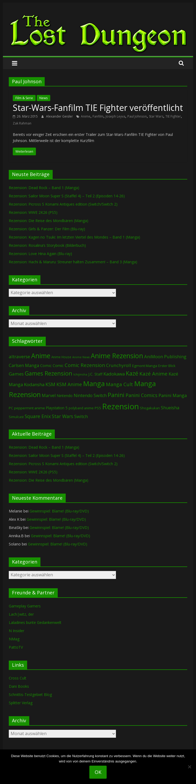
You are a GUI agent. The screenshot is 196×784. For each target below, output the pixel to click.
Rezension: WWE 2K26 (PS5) (33, 212)
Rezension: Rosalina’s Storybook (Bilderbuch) (47, 245)
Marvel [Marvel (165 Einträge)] (49, 395)
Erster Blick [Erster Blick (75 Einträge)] (166, 366)
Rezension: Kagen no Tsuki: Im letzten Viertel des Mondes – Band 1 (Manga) (74, 237)
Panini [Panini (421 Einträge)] (116, 395)
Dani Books (19, 686)
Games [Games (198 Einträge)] (16, 374)
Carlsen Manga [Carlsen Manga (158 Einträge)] (24, 365)
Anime (85, 116)
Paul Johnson (137, 116)
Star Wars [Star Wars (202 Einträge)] (62, 416)
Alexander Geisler (60, 116)
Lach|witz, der (21, 614)
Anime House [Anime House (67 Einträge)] (61, 357)
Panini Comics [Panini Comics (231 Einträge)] (141, 395)
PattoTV (16, 647)
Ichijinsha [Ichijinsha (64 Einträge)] (80, 374)
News (43, 98)
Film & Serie (24, 98)
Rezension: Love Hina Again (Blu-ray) (40, 253)
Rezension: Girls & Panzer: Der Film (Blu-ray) (47, 228)
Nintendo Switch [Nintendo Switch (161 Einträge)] (90, 395)
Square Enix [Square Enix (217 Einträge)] (38, 416)
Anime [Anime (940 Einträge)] (40, 355)
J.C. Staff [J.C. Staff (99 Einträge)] (95, 374)
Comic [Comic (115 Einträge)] (58, 365)
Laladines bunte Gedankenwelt (35, 622)
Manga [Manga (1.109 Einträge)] (94, 383)
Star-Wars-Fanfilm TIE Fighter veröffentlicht (98, 107)
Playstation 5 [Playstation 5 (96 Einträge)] (57, 407)
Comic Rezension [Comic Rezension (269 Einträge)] (85, 365)
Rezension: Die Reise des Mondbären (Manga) (48, 220)
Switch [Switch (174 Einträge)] (81, 416)
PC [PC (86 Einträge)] (11, 408)
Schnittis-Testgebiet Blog (30, 694)
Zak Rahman (22, 123)
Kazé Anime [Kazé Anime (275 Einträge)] (153, 373)
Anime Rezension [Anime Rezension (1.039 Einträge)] (117, 355)
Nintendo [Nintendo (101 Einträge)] (65, 395)
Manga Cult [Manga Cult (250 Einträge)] (119, 384)
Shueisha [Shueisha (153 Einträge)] (170, 408)
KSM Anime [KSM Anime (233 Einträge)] (69, 384)
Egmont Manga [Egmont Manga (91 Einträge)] (144, 365)
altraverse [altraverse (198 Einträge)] (19, 356)
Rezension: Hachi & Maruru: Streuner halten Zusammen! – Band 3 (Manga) (73, 261)
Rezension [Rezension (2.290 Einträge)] (120, 406)
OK (98, 772)
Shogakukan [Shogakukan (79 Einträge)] (150, 408)
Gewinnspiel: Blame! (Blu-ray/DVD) (59, 511)
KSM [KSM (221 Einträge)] (50, 384)
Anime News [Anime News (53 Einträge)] (81, 357)
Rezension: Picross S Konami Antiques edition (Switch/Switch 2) (63, 204)
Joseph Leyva (115, 116)
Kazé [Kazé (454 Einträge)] (132, 373)
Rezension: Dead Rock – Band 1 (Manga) (44, 187)
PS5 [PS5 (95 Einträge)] (98, 408)
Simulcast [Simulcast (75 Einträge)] (16, 417)
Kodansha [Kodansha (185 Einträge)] (34, 384)
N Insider (16, 630)
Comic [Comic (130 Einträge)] (46, 365)
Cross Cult (17, 678)
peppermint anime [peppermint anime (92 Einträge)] (29, 408)
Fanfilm (98, 116)
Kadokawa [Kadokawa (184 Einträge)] (114, 374)
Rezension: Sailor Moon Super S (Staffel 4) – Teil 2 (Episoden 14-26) (67, 195)
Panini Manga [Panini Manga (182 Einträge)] (173, 395)
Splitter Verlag (20, 702)
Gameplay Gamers (25, 605)
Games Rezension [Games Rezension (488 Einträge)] (48, 373)
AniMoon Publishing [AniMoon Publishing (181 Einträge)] (165, 356)
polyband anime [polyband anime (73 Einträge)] (81, 408)
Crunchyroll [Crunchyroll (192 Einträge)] (118, 365)
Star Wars (156, 116)
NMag (14, 638)
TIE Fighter (173, 116)
